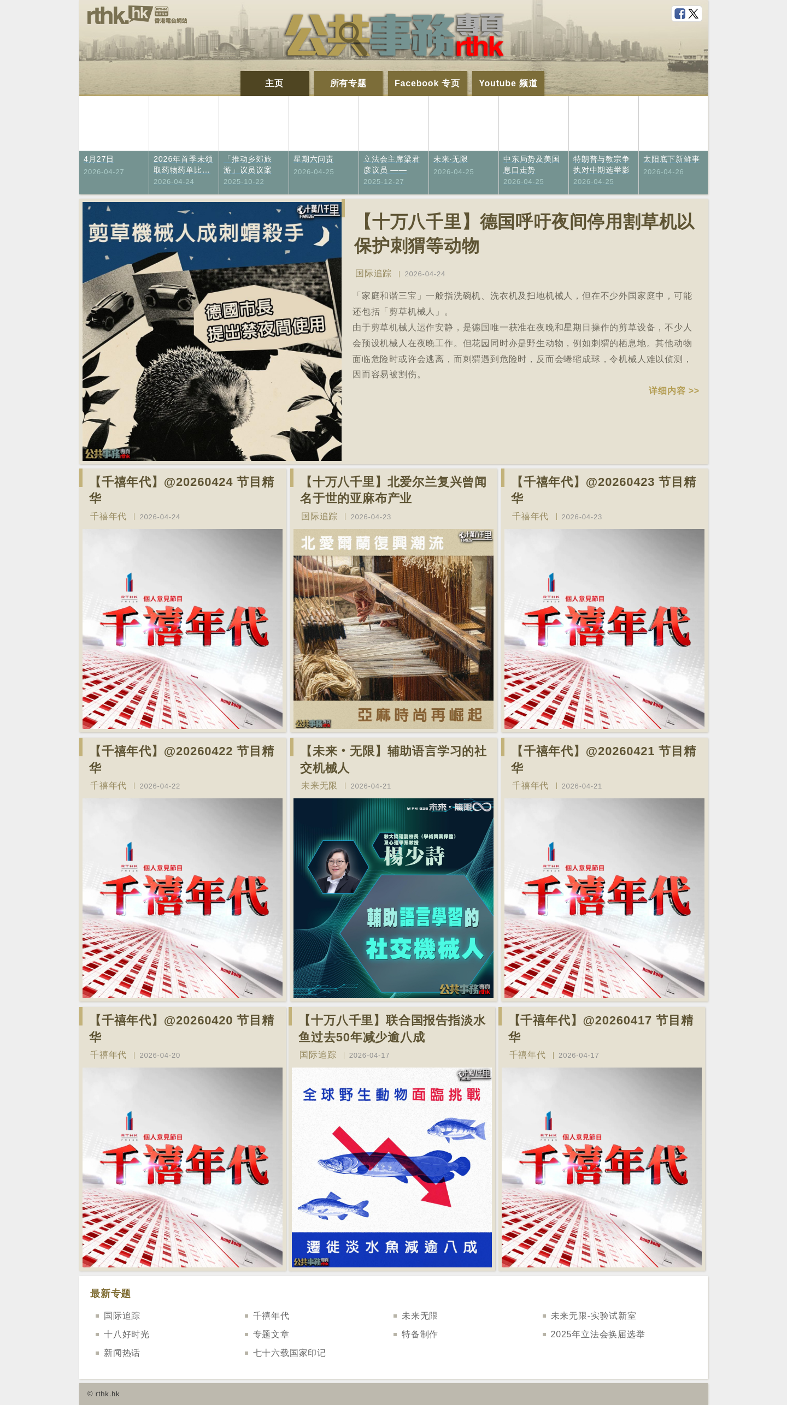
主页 (274, 83)
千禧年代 (108, 516)
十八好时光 (127, 1334)
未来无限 (319, 785)
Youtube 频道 (508, 83)
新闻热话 (122, 1352)
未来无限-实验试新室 (594, 1315)
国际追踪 (373, 273)
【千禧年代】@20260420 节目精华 (181, 1028)
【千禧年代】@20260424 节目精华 (181, 490)
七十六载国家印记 (289, 1352)
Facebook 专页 (427, 83)
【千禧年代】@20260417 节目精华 (601, 1028)
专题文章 (271, 1334)
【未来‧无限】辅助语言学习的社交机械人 (393, 759)
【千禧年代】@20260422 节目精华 (181, 759)
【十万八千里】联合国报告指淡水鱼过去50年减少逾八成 (391, 1028)
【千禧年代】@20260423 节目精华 (603, 490)
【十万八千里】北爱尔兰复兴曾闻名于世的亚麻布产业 (393, 490)
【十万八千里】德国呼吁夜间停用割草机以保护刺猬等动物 (524, 234)
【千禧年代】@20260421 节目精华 (603, 759)
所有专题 (348, 83)
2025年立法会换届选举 (598, 1334)
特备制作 (420, 1334)
